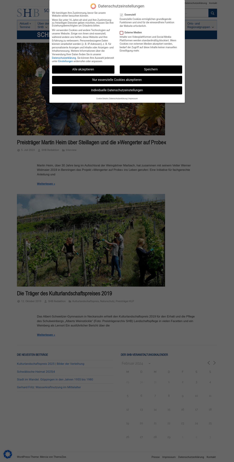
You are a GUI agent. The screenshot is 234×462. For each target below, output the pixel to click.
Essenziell (129, 13)
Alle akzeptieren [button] (83, 68)
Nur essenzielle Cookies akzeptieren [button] (117, 78)
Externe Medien (132, 31)
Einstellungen (65, 59)
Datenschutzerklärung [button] (118, 97)
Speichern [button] (151, 68)
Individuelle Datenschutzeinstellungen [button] (117, 89)
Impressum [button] (133, 97)
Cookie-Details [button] (102, 97)
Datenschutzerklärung (64, 56)
